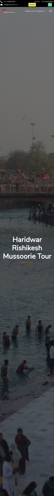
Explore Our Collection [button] (34, 11)
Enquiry (32, 4)
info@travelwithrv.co (10, 5)
